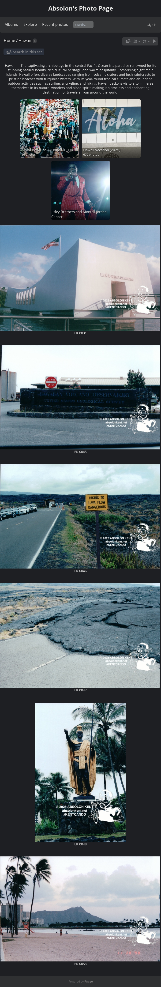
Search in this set (27, 51)
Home (9, 40)
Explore (30, 24)
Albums (11, 24)
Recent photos (55, 24)
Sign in (152, 25)
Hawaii (25, 40)
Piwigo (88, 981)
